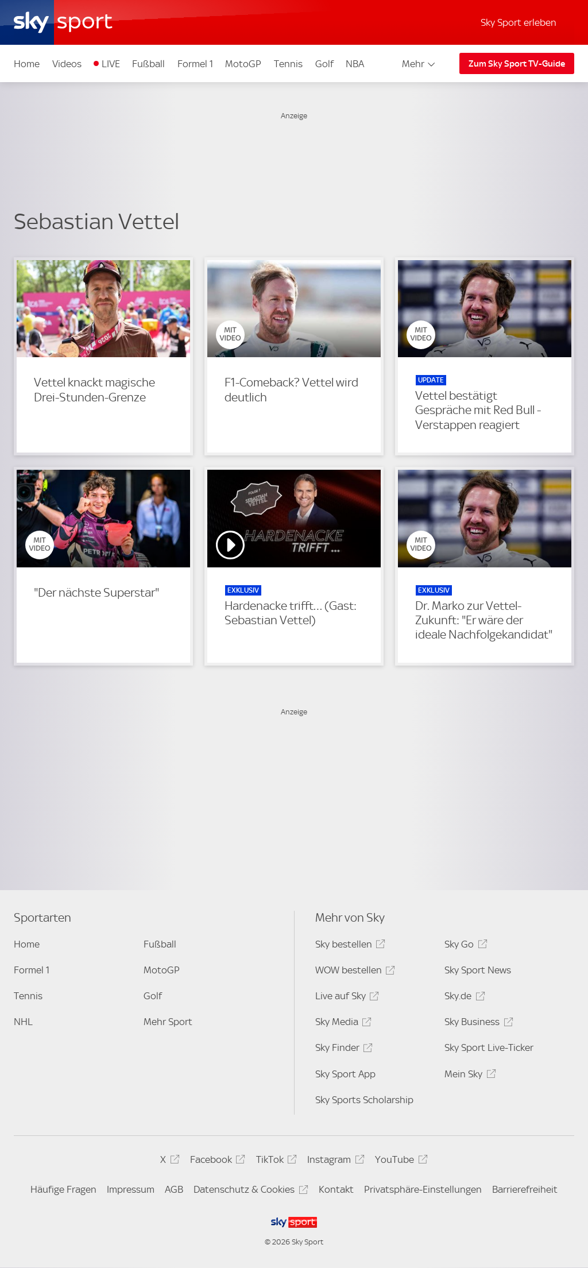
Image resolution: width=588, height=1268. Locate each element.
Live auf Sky (345, 998)
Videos (67, 63)
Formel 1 (195, 63)
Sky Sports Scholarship (364, 1099)
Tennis (288, 63)
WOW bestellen (353, 972)
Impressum (130, 1189)
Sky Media (341, 1023)
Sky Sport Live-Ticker (488, 1047)
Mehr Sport (168, 1021)
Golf (324, 63)
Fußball (148, 63)
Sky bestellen (348, 946)
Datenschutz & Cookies (249, 1191)
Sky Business (476, 1023)
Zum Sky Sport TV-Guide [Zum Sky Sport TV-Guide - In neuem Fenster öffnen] (517, 64)
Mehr (419, 63)
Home (27, 63)
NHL (23, 1021)
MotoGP (243, 63)
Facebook (216, 1161)
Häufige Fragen (63, 1189)
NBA (355, 63)
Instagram (334, 1161)
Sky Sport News (477, 970)
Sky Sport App (345, 1074)
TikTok (274, 1161)
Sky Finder (342, 1049)
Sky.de (462, 998)
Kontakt (336, 1189)
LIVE (111, 63)
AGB (174, 1189)
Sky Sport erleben (518, 22)
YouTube (399, 1161)
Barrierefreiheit (525, 1189)
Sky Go (463, 946)
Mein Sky (468, 1076)
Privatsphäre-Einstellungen (423, 1189)
